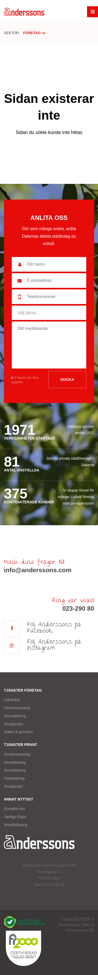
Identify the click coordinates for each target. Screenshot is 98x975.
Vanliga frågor (15, 817)
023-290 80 (78, 608)
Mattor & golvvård (18, 732)
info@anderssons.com (37, 570)
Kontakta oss (14, 809)
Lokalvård (12, 700)
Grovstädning (15, 716)
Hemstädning (15, 762)
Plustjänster (13, 724)
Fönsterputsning (17, 708)
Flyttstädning (14, 778)
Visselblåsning (15, 825)
